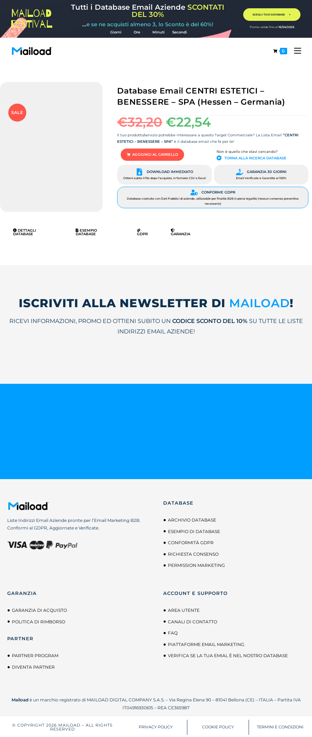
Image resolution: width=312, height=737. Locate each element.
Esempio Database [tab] (86, 231)
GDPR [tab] (142, 231)
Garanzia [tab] (180, 231)
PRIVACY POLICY (156, 725)
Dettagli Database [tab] (24, 231)
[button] (148, 154)
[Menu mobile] (295, 51)
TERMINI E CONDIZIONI (280, 725)
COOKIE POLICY (218, 725)
